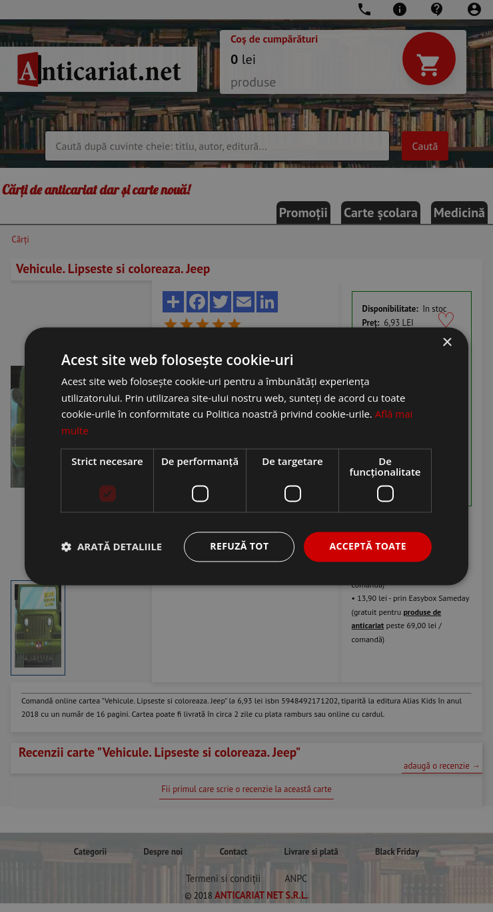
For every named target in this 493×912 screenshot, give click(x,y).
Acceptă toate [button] (367, 546)
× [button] (447, 343)
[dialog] (246, 456)
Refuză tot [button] (239, 546)
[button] (111, 547)
